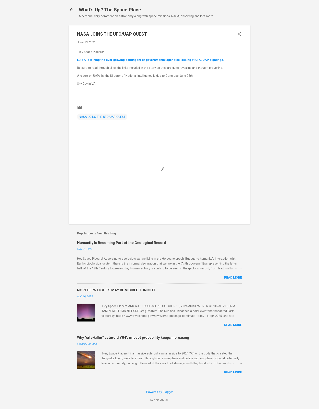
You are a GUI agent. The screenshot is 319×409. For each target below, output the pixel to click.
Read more (233, 277)
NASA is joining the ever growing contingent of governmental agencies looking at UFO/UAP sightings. (150, 60)
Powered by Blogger (159, 392)
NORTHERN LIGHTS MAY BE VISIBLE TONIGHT (116, 290)
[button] (239, 34)
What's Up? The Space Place (110, 10)
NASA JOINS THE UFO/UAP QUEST (102, 117)
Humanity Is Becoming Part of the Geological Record (121, 243)
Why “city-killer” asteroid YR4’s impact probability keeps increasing (133, 337)
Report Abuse (159, 400)
